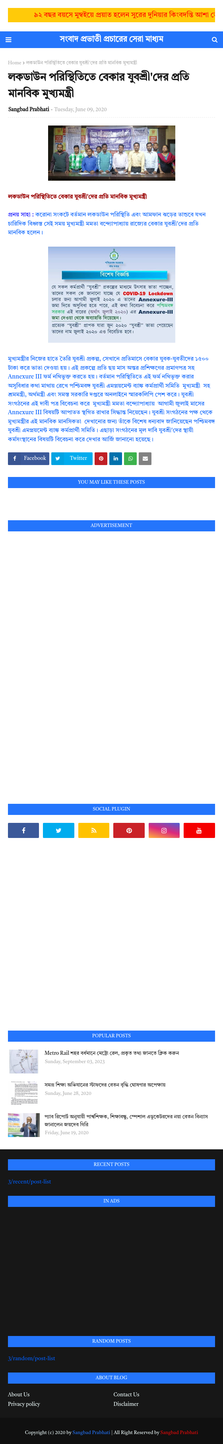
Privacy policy (24, 1404)
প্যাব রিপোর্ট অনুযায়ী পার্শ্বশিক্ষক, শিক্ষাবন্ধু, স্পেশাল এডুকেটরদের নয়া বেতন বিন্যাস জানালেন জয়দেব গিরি (126, 1120)
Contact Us (127, 1395)
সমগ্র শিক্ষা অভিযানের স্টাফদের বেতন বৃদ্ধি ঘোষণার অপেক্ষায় (105, 1085)
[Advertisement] (67, 658)
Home (14, 63)
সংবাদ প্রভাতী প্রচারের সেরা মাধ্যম (111, 40)
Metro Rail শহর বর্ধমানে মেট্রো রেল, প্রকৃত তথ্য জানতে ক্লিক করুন (112, 1053)
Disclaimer (126, 1404)
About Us (18, 1395)
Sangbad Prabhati (28, 109)
